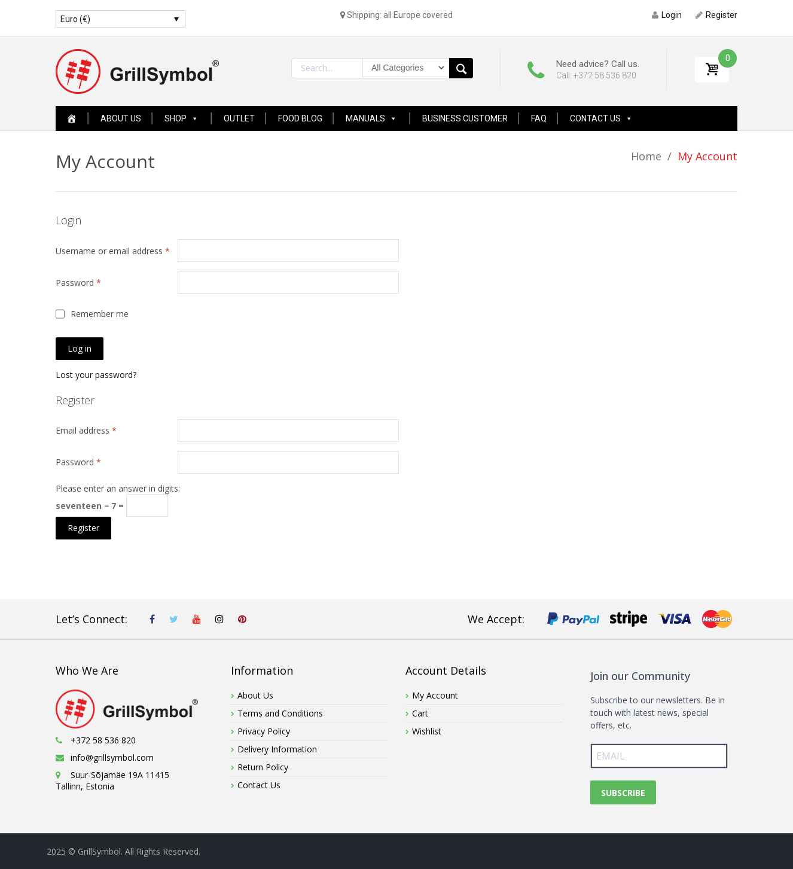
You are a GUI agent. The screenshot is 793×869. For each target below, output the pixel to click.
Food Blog (300, 118)
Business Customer (465, 118)
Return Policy (262, 767)
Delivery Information (277, 749)
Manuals (371, 118)
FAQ (539, 118)
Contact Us (601, 118)
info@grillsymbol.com (112, 757)
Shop (181, 118)
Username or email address (113, 251)
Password (78, 282)
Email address (86, 430)
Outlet (239, 118)
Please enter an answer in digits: (118, 488)
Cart (420, 713)
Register (716, 15)
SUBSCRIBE (623, 792)
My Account (435, 695)
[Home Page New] (71, 118)
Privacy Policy (263, 731)
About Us (120, 118)
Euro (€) (75, 19)
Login (667, 15)
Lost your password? (96, 374)
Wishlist (426, 731)
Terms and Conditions (280, 713)
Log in (80, 348)
